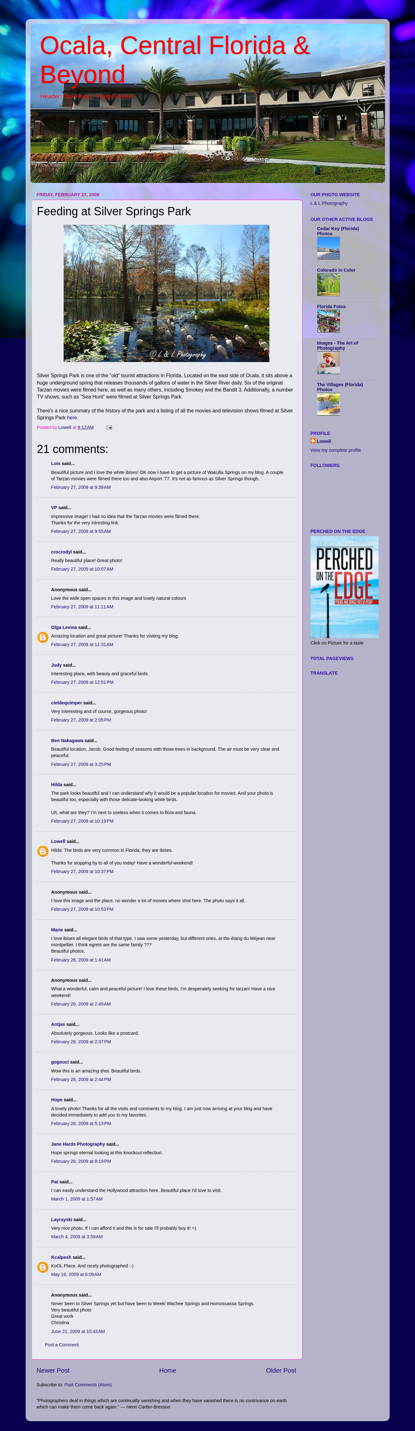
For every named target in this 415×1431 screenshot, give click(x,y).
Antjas (58, 1024)
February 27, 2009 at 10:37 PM (82, 871)
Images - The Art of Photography (337, 345)
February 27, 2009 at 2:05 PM (81, 719)
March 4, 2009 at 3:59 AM (77, 1236)
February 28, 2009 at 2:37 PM (81, 1041)
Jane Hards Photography (78, 1144)
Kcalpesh (61, 1257)
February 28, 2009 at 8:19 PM (81, 1161)
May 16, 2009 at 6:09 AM (76, 1274)
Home (167, 1370)
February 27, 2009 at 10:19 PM (82, 821)
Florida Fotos (331, 306)
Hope (57, 1099)
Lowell (58, 841)
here (72, 417)
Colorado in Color (336, 270)
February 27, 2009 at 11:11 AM (82, 606)
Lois (56, 463)
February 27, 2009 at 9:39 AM (81, 487)
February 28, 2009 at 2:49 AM (81, 1004)
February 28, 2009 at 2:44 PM (81, 1079)
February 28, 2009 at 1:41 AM (81, 959)
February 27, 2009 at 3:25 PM (81, 764)
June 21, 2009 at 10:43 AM (78, 1331)
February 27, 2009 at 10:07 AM (82, 569)
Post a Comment (62, 1344)
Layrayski (61, 1219)
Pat (54, 1181)
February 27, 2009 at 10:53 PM (82, 909)
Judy (56, 665)
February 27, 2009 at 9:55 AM (81, 531)
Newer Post (53, 1370)
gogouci (60, 1062)
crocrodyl (61, 551)
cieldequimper (66, 702)
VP (54, 507)
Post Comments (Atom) (88, 1384)
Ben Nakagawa (67, 740)
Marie (57, 929)
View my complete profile (336, 450)
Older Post (281, 1370)
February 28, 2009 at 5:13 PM (81, 1123)
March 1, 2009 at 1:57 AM (77, 1198)
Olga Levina (64, 627)
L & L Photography (329, 203)
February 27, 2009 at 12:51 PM (82, 682)
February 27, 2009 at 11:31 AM (82, 644)
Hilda (56, 784)
